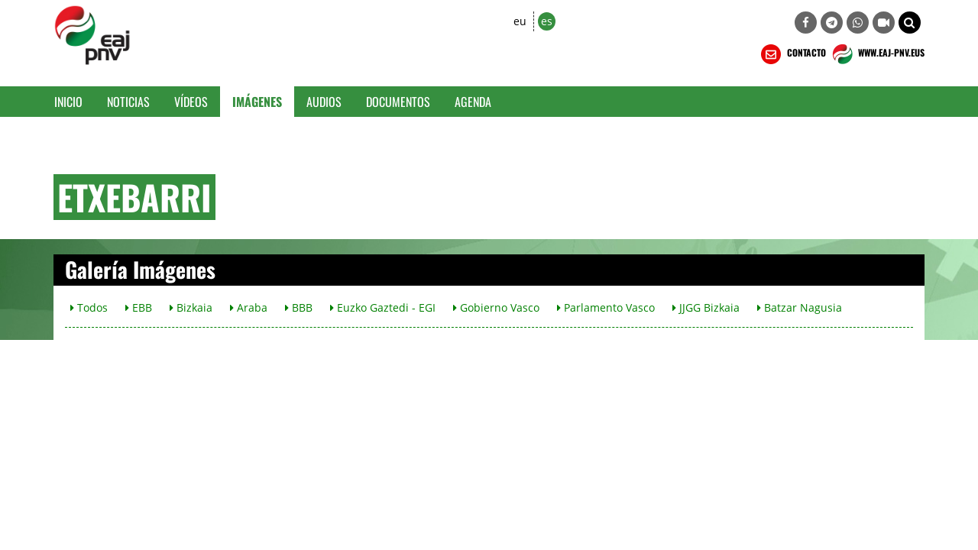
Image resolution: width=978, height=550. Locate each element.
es (546, 21)
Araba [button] (248, 307)
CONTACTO (792, 54)
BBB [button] (299, 307)
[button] (910, 22)
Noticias (128, 101)
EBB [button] (138, 307)
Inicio (68, 101)
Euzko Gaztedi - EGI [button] (383, 307)
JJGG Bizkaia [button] (706, 307)
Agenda (473, 101)
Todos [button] (89, 307)
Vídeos (191, 101)
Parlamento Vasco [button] (606, 307)
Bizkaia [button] (191, 307)
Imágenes (257, 101)
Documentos (398, 101)
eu (519, 21)
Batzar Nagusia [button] (799, 307)
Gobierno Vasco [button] (496, 307)
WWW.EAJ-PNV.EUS (877, 54)
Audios (324, 101)
